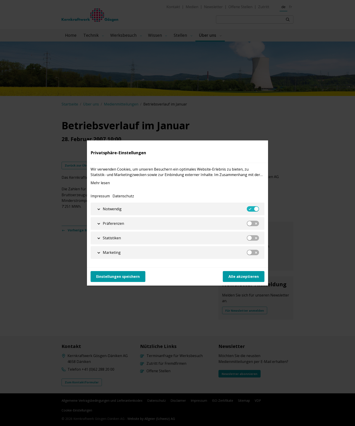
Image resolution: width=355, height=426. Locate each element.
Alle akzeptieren (243, 276)
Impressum (100, 195)
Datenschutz (123, 195)
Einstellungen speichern (118, 276)
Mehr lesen (100, 182)
